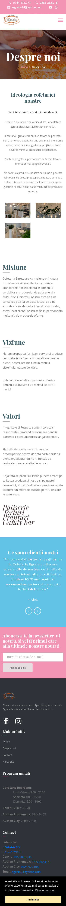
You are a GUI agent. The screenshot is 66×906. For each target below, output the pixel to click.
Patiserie (16, 507)
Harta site (8, 761)
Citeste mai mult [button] (45, 890)
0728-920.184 (29, 867)
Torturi (13, 512)
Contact (7, 755)
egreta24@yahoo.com (24, 7)
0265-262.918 (46, 3)
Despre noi (39, 67)
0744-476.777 (20, 3)
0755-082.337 (40, 862)
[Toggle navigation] (60, 20)
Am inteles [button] (33, 899)
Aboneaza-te (18, 667)
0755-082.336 (22, 857)
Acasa (24, 67)
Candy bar (18, 522)
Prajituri (16, 517)
